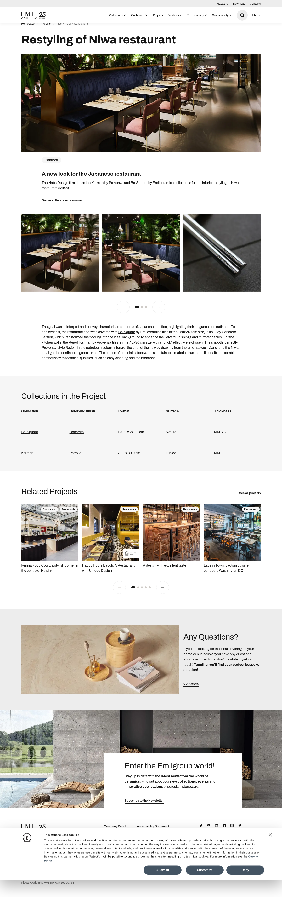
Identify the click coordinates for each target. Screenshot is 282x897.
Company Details (115, 830)
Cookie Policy (146, 843)
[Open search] (242, 15)
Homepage (28, 27)
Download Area (114, 836)
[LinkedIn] (216, 829)
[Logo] (34, 15)
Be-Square (139, 187)
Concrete (77, 436)
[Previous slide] (123, 311)
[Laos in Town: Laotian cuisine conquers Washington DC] (232, 543)
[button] (137, 311)
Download (239, 3)
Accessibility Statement (153, 830)
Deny (245, 887)
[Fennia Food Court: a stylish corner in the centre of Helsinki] (49, 543)
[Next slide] (158, 311)
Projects (158, 15)
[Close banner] (270, 852)
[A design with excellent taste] (171, 540)
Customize (205, 887)
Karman (97, 187)
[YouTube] (208, 829)
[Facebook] (224, 829)
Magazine (222, 3)
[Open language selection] (256, 15)
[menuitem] (118, 15)
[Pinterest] (239, 829)
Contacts (255, 3)
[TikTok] (201, 829)
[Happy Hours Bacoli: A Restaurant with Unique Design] (110, 543)
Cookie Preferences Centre (155, 836)
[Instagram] (232, 829)
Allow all (162, 887)
